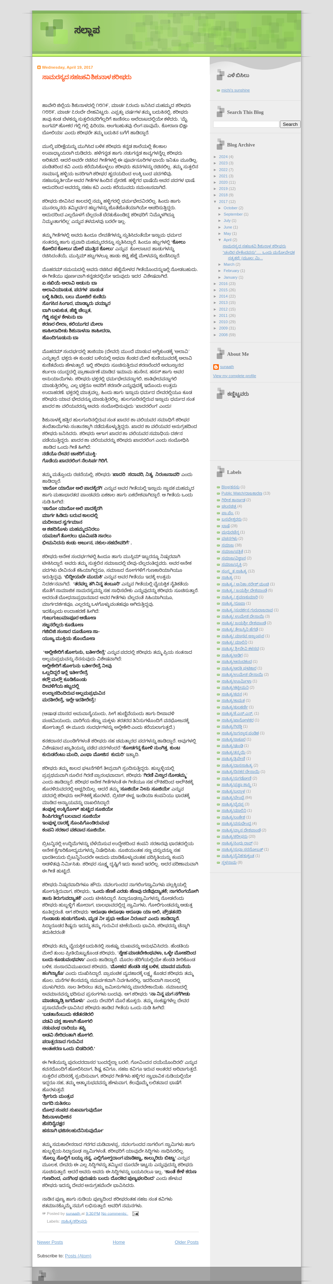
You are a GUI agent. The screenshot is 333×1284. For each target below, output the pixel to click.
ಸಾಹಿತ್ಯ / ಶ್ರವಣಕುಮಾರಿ (240, 597)
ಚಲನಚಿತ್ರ (229, 506)
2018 (224, 195)
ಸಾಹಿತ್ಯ (227, 577)
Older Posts (187, 1242)
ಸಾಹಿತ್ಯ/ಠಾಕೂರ (234, 739)
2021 (224, 176)
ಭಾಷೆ (226, 526)
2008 (224, 335)
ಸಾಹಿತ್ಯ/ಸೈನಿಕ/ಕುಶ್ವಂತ (238, 856)
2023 (224, 163)
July (228, 220)
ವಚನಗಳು (229, 538)
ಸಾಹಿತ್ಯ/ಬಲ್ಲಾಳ (233, 791)
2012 (224, 309)
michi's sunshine (236, 90)
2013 (224, 302)
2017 (224, 201)
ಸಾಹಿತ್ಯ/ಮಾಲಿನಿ (234, 810)
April (228, 240)
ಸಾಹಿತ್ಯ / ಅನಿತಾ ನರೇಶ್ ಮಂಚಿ (245, 584)
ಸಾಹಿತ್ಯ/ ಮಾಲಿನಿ (234, 642)
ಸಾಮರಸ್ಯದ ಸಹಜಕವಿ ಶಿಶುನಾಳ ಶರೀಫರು (86, 77)
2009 (224, 328)
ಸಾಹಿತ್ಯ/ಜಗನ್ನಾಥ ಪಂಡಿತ (240, 733)
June (228, 227)
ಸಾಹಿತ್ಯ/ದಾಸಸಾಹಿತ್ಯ (237, 765)
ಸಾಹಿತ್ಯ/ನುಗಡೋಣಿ (237, 778)
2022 (224, 170)
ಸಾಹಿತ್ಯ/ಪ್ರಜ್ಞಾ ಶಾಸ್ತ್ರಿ (236, 784)
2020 (224, 182)
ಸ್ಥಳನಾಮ (229, 862)
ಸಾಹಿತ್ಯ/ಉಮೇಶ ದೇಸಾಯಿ (242, 674)
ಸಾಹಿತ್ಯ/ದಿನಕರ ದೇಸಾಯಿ (241, 771)
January (231, 277)
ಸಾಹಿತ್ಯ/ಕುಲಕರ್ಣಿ (235, 707)
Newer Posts (50, 1242)
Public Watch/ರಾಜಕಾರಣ (242, 493)
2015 (224, 290)
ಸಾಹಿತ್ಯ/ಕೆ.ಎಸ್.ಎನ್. (237, 713)
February (232, 271)
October (231, 208)
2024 (224, 157)
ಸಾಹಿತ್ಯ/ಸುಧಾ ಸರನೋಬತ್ (242, 849)
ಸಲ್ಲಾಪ (87, 30)
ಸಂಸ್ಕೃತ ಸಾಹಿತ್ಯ (234, 571)
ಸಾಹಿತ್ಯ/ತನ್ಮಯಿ (234, 752)
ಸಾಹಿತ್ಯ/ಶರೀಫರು (74, 1221)
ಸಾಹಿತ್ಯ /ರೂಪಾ (233, 603)
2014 (224, 296)
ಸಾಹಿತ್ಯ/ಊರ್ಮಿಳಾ (237, 681)
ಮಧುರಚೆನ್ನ (230, 532)
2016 (224, 283)
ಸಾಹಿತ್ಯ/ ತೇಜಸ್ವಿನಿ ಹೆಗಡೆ (240, 629)
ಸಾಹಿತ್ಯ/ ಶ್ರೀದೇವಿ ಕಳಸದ (240, 648)
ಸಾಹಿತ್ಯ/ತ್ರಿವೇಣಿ (233, 758)
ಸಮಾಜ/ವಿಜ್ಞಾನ (234, 558)
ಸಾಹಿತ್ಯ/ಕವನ (232, 694)
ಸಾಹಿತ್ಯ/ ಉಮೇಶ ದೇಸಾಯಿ (243, 616)
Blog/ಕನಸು (231, 487)
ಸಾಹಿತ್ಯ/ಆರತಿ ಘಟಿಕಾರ (239, 668)
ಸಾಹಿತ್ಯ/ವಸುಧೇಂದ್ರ (236, 823)
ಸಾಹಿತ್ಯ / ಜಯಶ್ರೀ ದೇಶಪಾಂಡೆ (244, 590)
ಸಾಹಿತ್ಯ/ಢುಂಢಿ (232, 745)
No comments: (114, 1213)
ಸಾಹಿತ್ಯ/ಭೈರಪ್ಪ (233, 804)
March (230, 264)
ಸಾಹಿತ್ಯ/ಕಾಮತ (233, 700)
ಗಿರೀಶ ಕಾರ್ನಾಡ (233, 500)
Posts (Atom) (78, 1255)
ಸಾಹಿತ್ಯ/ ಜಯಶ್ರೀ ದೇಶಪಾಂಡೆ (244, 623)
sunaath (227, 367)
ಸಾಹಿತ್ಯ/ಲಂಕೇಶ (233, 817)
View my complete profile (234, 376)
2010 (224, 322)
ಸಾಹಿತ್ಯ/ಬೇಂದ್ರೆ (233, 797)
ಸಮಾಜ (228, 545)
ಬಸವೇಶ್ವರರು (232, 519)
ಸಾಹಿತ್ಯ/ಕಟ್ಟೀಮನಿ (235, 687)
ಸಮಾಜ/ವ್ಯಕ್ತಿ (232, 564)
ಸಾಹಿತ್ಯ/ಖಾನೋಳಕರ (238, 720)
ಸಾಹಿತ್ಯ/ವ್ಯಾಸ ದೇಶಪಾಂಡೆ (241, 830)
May (228, 233)
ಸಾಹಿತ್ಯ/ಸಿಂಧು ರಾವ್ (237, 843)
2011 (224, 315)
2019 (224, 188)
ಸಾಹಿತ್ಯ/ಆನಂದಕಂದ (237, 661)
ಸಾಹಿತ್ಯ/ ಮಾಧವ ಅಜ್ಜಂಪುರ (243, 636)
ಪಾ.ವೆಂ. (228, 513)
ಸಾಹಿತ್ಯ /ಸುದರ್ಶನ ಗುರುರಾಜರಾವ (247, 610)
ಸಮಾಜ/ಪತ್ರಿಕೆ (232, 551)
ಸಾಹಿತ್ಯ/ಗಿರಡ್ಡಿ (232, 726)
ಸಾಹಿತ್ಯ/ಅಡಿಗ (232, 655)
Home (119, 1242)
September (234, 214)
